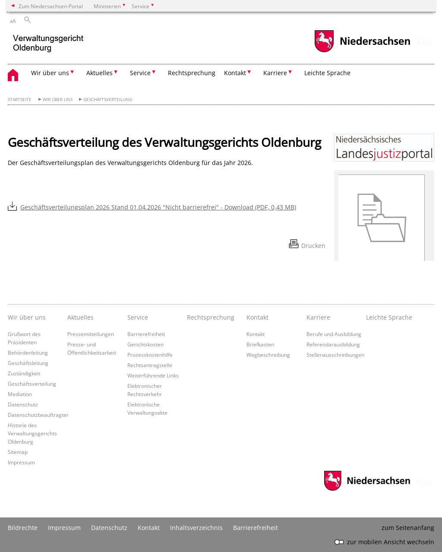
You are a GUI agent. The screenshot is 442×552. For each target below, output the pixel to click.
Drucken (313, 245)
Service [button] (140, 73)
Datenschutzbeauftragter (38, 414)
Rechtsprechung (191, 73)
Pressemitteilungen (90, 333)
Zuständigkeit (24, 373)
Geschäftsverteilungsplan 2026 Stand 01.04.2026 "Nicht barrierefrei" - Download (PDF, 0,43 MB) (158, 207)
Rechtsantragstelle (149, 365)
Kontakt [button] (235, 73)
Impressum (21, 462)
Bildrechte (23, 527)
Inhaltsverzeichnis (196, 527)
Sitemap (18, 451)
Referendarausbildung (333, 344)
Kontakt (255, 333)
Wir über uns (58, 99)
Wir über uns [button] (50, 73)
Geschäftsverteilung (107, 99)
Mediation (20, 393)
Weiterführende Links (153, 375)
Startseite (20, 99)
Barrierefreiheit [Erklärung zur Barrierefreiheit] (255, 527)
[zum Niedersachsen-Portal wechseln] (362, 51)
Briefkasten (260, 344)
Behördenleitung (28, 352)
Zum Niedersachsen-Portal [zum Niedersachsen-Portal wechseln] (51, 6)
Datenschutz (23, 404)
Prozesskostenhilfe (150, 354)
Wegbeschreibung (268, 354)
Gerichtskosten (145, 344)
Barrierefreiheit (146, 333)
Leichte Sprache (327, 73)
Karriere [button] (275, 73)
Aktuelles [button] (99, 73)
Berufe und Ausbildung (333, 333)
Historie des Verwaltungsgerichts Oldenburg (32, 433)
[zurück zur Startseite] (48, 45)
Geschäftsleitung (28, 362)
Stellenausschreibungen (335, 354)
